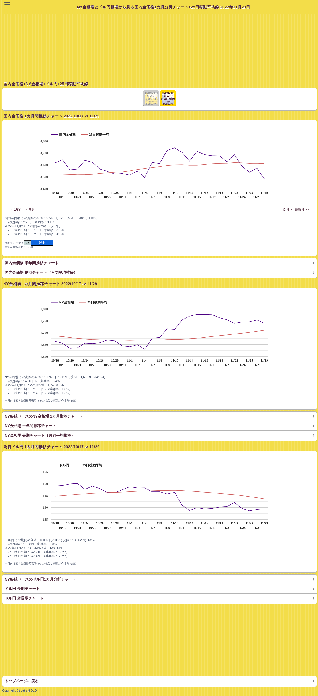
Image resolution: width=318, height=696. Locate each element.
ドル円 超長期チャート (24, 598)
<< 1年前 (16, 209)
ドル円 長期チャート (22, 589)
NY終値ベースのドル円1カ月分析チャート (40, 579)
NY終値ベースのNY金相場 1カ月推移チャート (43, 416)
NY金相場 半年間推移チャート (30, 426)
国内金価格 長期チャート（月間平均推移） (41, 272)
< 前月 (30, 209)
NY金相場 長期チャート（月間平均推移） (40, 435)
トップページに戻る (22, 681)
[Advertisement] (160, 45)
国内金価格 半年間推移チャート (32, 263)
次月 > (287, 209)
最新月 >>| (302, 209)
